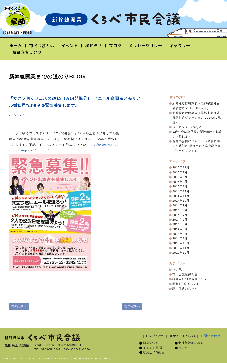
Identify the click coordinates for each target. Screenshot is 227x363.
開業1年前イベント (185, 284)
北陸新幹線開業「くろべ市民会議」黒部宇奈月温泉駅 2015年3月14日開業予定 (112, 19)
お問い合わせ (210, 336)
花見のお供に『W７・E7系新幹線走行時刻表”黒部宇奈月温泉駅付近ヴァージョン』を (196, 146)
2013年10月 (181, 252)
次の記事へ (19, 306)
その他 (177, 269)
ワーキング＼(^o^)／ (187, 127)
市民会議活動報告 (185, 274)
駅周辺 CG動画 (153, 352)
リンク (183, 347)
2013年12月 (181, 243)
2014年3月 (180, 229)
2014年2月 (180, 233)
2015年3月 (180, 177)
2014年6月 (180, 219)
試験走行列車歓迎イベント (191, 279)
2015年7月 (180, 172)
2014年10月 (181, 200)
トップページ (155, 336)
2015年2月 (180, 181)
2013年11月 (181, 248)
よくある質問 (152, 347)
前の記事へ (132, 306)
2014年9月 (180, 205)
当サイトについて (182, 336)
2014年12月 (181, 191)
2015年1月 (180, 186)
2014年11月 (181, 196)
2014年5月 (180, 224)
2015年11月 (181, 167)
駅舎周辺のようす (185, 288)
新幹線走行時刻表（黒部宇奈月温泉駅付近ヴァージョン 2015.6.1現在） (196, 117)
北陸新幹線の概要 (191, 343)
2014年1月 (180, 238)
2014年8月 (180, 210)
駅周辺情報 (151, 343)
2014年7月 (180, 215)
